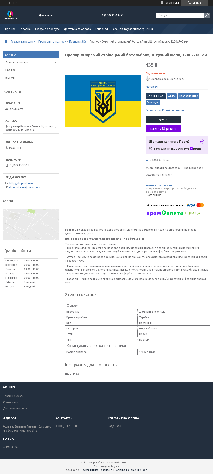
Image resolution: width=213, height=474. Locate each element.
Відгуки (10, 77)
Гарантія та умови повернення (132, 29)
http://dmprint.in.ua (21, 183)
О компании (10, 402)
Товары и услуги (13, 395)
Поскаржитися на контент (97, 470)
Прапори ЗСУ (77, 41)
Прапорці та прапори (52, 41)
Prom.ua (127, 462)
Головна (25, 29)
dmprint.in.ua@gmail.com (24, 187)
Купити (163, 119)
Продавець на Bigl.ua (106, 466)
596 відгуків (172, 2)
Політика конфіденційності (131, 470)
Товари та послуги (47, 29)
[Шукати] (207, 15)
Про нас (10, 29)
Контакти (101, 29)
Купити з (163, 129)
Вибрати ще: (165, 109)
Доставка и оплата (15, 408)
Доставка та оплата (77, 29)
